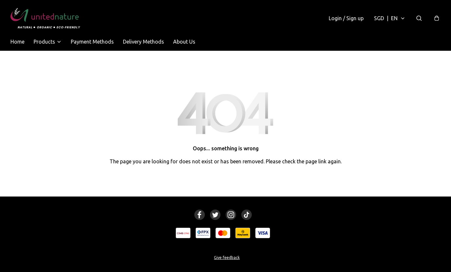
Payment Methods (92, 42)
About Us (184, 42)
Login (346, 18)
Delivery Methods (143, 42)
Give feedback (227, 257)
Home (17, 42)
